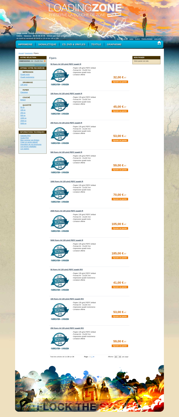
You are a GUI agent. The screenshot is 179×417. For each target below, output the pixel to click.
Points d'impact (147, 39)
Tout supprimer (40, 65)
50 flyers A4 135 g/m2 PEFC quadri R (65, 64)
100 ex (22, 110)
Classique (24, 92)
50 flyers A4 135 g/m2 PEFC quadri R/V (66, 270)
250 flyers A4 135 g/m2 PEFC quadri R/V (67, 328)
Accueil (21, 53)
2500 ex (23, 121)
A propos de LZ (122, 39)
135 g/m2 (23, 85)
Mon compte (139, 2)
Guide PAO (24, 138)
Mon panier (150, 2)
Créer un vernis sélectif (29, 142)
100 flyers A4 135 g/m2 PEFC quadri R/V (67, 299)
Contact (158, 2)
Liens (131, 39)
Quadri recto (25, 75)
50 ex (22, 107)
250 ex (22, 113)
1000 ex (23, 118)
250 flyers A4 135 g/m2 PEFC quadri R (66, 123)
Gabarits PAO (25, 136)
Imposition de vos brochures (30, 144)
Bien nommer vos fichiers (29, 140)
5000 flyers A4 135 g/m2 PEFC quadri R (66, 240)
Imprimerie (29, 53)
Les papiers (24, 149)
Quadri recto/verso (27, 77)
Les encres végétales (28, 147)
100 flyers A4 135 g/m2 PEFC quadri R (66, 94)
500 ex (22, 115)
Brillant (23, 100)
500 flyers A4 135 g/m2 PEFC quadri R (66, 152)
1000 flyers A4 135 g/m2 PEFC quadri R (66, 182)
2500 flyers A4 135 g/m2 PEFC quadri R (66, 211)
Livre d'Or (157, 39)
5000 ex (23, 123)
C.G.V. (137, 39)
